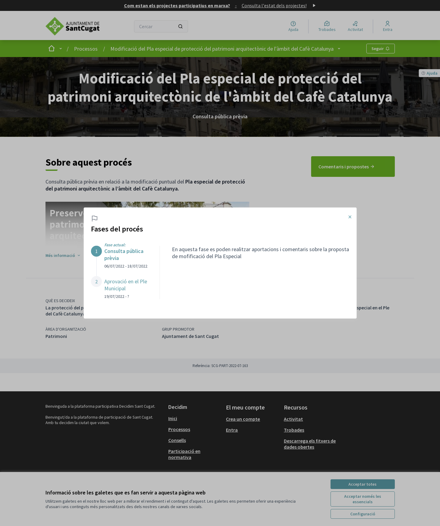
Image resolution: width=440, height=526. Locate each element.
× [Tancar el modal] (350, 216)
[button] (119, 257)
